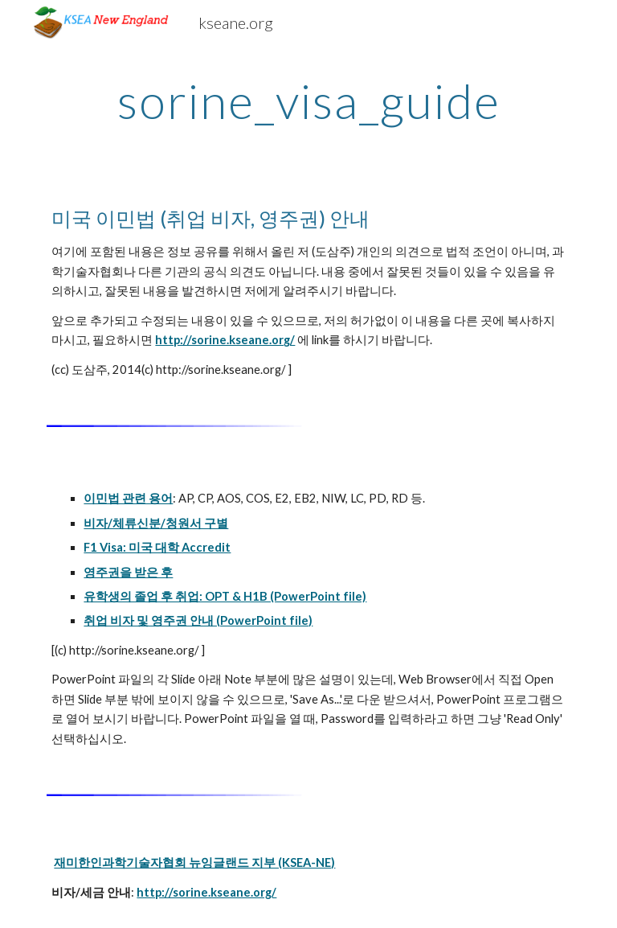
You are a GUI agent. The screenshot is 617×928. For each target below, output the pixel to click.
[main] (308, 100)
